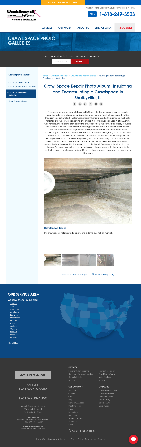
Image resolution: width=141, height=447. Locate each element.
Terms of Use (90, 439)
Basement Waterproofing (78, 371)
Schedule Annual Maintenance (63, 2)
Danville (13, 331)
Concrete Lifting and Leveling (80, 374)
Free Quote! (125, 27)
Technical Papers (75, 418)
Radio (70, 409)
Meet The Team (74, 406)
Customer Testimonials (108, 390)
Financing (72, 415)
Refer (70, 424)
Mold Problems (105, 377)
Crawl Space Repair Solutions (22, 86)
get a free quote (32, 375)
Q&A (70, 396)
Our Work (64, 27)
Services (47, 27)
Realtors (102, 380)
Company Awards (76, 403)
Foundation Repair (107, 371)
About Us (83, 27)
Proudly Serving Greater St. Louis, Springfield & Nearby (110, 7)
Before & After (104, 403)
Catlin (12, 323)
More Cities (13, 342)
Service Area (103, 27)
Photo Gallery (104, 399)
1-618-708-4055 (32, 398)
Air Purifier (72, 380)
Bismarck (14, 315)
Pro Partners (73, 412)
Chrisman (14, 326)
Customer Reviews (106, 393)
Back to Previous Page (74, 274)
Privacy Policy (77, 439)
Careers (71, 393)
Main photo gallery (103, 274)
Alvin (12, 306)
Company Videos (106, 396)
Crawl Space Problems (19, 82)
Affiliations (72, 421)
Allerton (13, 303)
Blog (70, 399)
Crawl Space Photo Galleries (17, 93)
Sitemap (101, 439)
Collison (13, 329)
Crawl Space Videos (18, 101)
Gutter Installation (75, 377)
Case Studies (104, 406)
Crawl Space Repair (19, 74)
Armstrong (14, 312)
